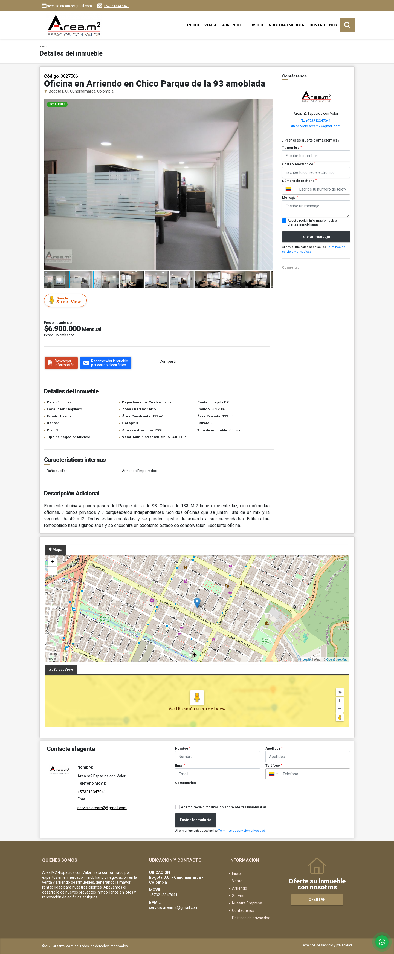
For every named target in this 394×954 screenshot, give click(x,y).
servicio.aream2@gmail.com (318, 126)
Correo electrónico (298, 164)
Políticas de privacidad (251, 918)
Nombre (182, 748)
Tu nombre (292, 147)
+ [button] (52, 562)
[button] (268, 103)
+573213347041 (116, 6)
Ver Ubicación (182, 708)
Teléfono (273, 765)
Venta (210, 25)
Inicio (193, 25)
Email (180, 765)
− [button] (52, 571)
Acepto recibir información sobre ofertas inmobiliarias (224, 807)
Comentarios (185, 783)
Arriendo (231, 25)
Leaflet (306, 659)
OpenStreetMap (336, 659)
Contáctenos (323, 25)
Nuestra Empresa (286, 25)
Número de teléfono (299, 181)
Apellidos (274, 748)
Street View (66, 300)
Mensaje (290, 197)
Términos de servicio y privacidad (241, 830)
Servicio (254, 25)
